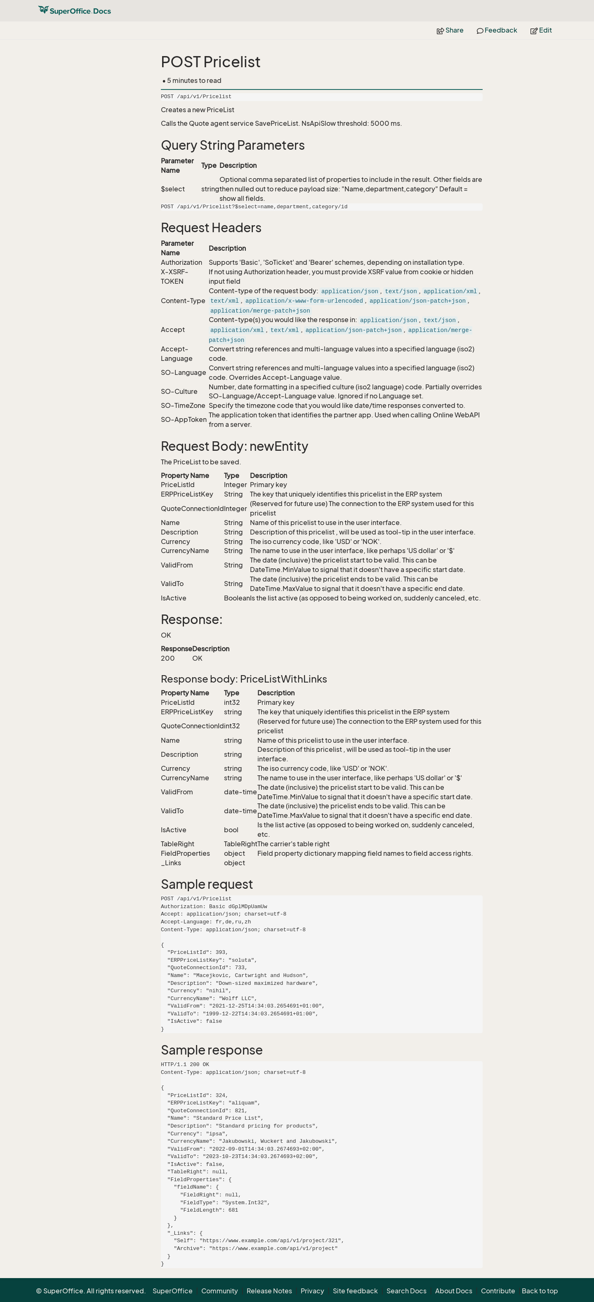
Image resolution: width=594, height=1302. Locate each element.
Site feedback (355, 1291)
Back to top (540, 1291)
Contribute (498, 1291)
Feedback (497, 30)
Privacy (312, 1291)
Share (450, 30)
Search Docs (407, 1291)
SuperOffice (173, 1291)
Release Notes (269, 1291)
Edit (541, 30)
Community (219, 1291)
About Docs (453, 1291)
